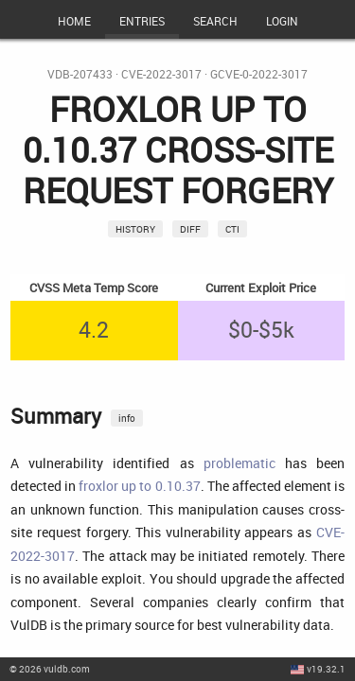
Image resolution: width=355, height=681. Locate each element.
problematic (239, 463)
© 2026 (49, 668)
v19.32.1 (326, 668)
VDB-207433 (80, 74)
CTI (232, 229)
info (126, 418)
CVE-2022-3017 (161, 74)
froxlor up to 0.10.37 (139, 486)
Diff (190, 229)
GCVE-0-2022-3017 (259, 74)
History (135, 229)
